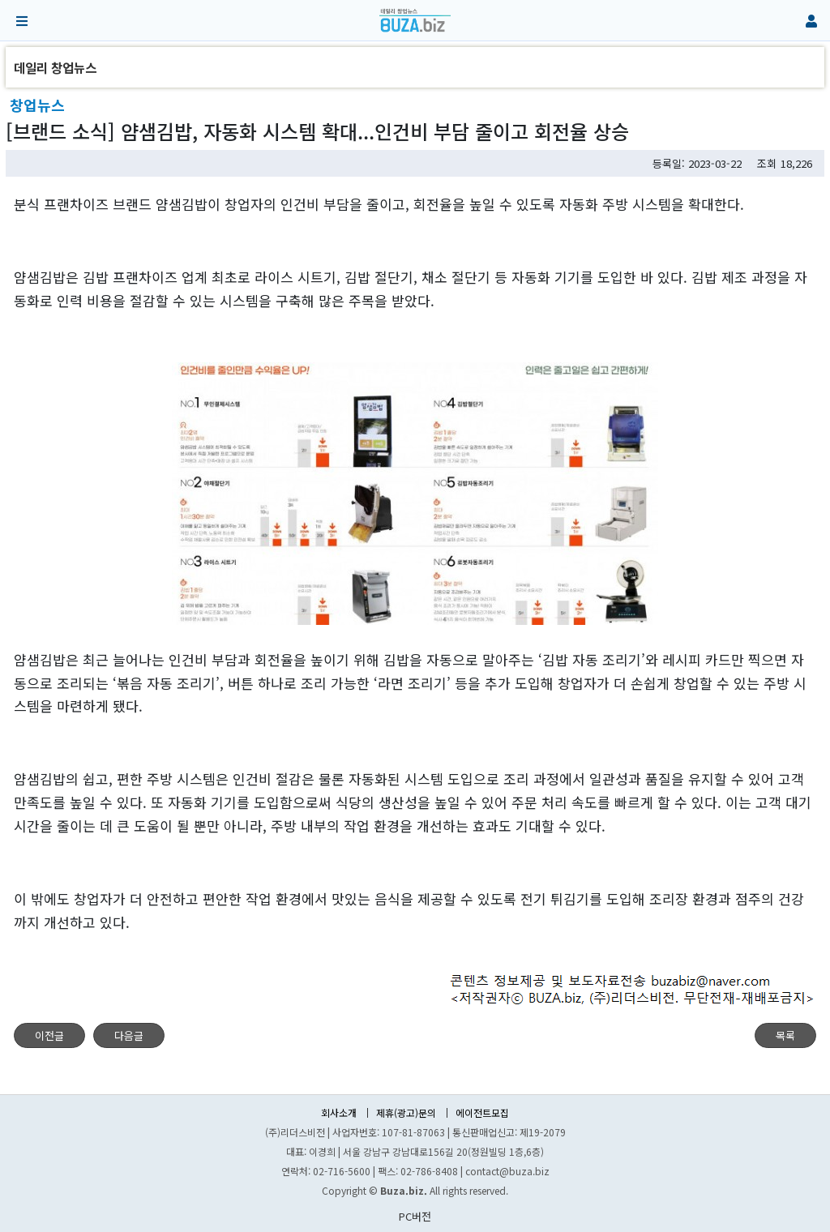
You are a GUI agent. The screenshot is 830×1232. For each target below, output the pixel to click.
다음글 (128, 1035)
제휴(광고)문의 (406, 1113)
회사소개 (339, 1113)
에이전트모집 (482, 1113)
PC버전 (415, 1216)
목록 (785, 1035)
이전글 (49, 1035)
